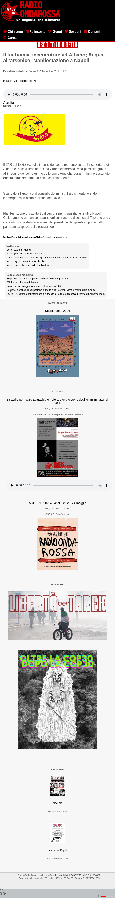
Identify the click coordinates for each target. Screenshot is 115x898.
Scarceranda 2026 (57, 311)
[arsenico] (33, 237)
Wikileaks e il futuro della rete (23, 282)
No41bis (57, 803)
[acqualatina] (50, 237)
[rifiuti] (19, 237)
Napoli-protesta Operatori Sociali (24, 253)
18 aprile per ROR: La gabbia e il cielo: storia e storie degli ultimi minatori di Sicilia (57, 401)
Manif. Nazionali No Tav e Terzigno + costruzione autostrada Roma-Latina (47, 257)
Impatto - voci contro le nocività (20, 80)
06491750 (76, 875)
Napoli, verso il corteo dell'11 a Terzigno (28, 265)
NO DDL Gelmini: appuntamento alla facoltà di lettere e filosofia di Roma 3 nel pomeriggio (56, 294)
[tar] (14, 237)
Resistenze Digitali (57, 850)
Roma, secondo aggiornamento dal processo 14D (34, 286)
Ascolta (8, 102)
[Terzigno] (7, 237)
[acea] (65, 237)
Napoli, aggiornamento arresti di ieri (26, 261)
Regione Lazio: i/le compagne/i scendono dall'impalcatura (38, 278)
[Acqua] (59, 237)
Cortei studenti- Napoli (19, 249)
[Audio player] (57, 94)
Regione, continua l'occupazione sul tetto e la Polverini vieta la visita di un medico (51, 290)
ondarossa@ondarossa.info (53, 875)
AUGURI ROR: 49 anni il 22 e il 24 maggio (57, 503)
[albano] (41, 237)
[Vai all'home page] (30, 20)
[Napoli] (25, 237)
